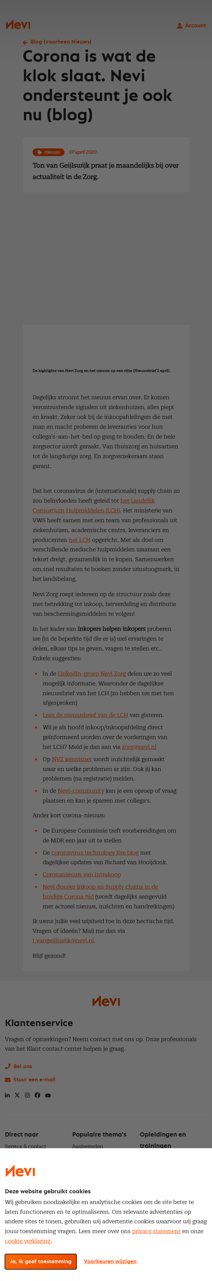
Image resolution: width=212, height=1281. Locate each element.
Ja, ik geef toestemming (41, 1261)
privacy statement (156, 1231)
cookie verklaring (27, 1241)
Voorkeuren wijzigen (110, 1261)
